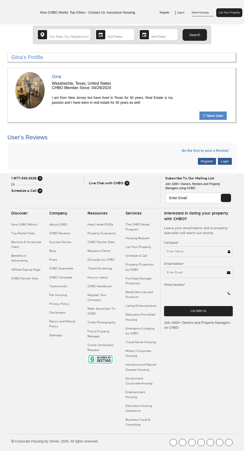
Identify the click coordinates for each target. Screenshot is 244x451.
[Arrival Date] (114, 34)
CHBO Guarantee (61, 268)
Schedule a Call (26, 190)
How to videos (98, 277)
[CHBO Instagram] (201, 442)
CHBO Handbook (100, 286)
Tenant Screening (100, 268)
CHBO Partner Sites (24, 278)
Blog (52, 251)
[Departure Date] (158, 34)
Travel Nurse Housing (141, 342)
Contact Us (96, 12)
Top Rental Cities (23, 233)
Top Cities (78, 12)
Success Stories (60, 242)
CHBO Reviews (59, 233)
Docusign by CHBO (101, 260)
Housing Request (137, 238)
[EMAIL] (226, 198)
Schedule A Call (136, 256)
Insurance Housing (121, 12)
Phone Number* (174, 285)
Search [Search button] (194, 35)
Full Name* (171, 243)
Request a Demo (99, 251)
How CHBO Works (54, 12)
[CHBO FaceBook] (173, 442)
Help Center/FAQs (100, 224)
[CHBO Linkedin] (210, 442)
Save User (213, 116)
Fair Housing (58, 295)
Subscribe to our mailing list (189, 178)
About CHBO (58, 224)
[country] (63, 34)
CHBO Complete (60, 277)
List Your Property (229, 12)
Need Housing (203, 12)
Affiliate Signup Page (25, 270)
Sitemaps (55, 335)
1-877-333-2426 (26, 178)
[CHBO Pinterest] (219, 442)
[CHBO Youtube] (182, 442)
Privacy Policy (59, 304)
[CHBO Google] (229, 442)
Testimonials (58, 286)
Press (53, 260)
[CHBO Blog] (191, 442)
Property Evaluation (102, 233)
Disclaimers (57, 313)
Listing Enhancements (141, 306)
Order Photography (102, 322)
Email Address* (174, 264)
